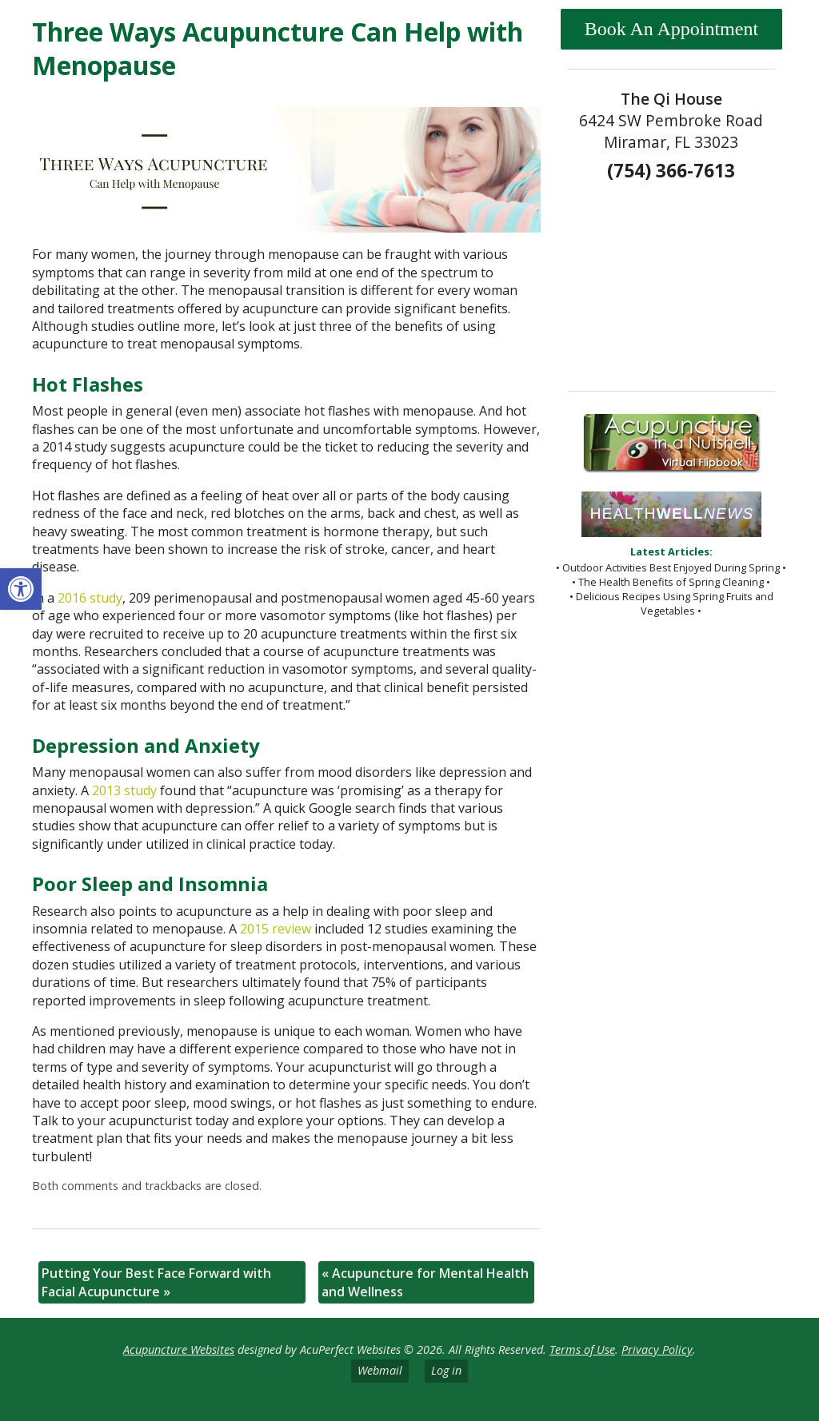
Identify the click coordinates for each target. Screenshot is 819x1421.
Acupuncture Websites (178, 1349)
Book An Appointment (671, 28)
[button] (21, 589)
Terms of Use (582, 1349)
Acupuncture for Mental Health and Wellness (425, 1282)
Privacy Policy (657, 1349)
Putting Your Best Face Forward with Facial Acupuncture (156, 1282)
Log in (446, 1370)
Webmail (380, 1370)
